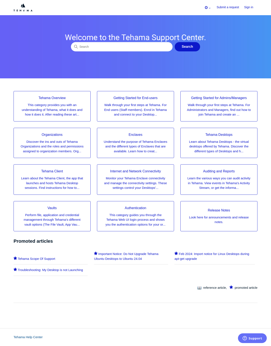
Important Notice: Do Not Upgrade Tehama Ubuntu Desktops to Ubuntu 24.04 (126, 256)
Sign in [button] (248, 7)
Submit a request (228, 7)
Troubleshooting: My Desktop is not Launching (50, 270)
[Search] (122, 46)
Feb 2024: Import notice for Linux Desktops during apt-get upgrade (211, 256)
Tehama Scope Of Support (36, 258)
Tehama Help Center (28, 337)
